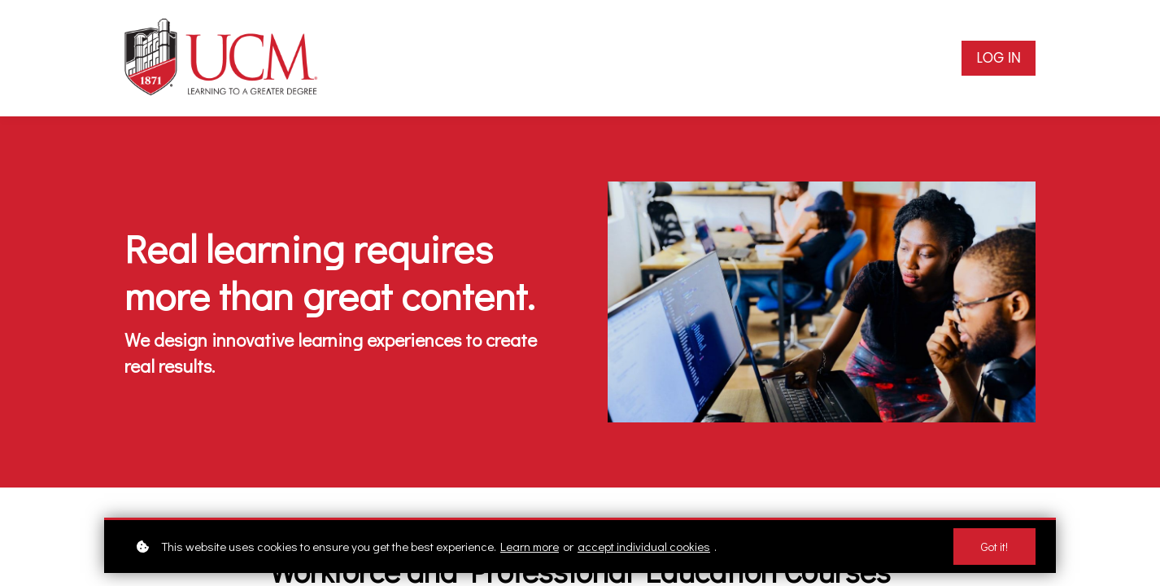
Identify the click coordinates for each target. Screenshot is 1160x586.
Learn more (529, 546)
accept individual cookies (644, 546)
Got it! (994, 546)
